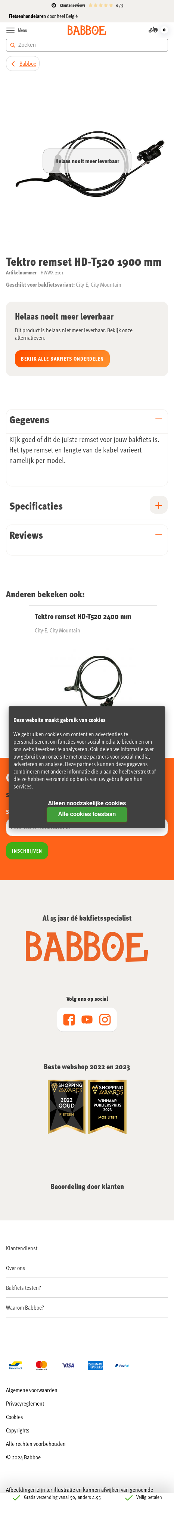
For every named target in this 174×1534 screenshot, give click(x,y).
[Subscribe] (27, 850)
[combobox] (87, 45)
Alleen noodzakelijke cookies (87, 803)
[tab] (87, 421)
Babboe (27, 63)
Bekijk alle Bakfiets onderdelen (62, 359)
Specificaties (36, 505)
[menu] (87, 1020)
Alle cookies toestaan (87, 814)
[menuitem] (87, 1248)
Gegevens (29, 419)
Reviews (26, 534)
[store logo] (87, 30)
